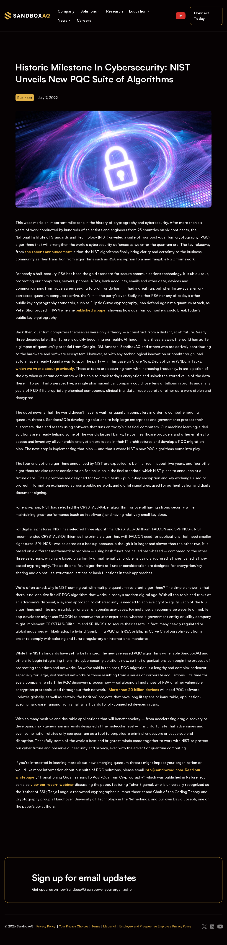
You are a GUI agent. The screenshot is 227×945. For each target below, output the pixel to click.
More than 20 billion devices (134, 689)
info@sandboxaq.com (164, 770)
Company (66, 11)
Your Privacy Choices (73, 926)
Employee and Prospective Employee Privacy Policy (155, 926)
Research (114, 11)
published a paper (91, 310)
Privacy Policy (45, 926)
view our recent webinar (52, 784)
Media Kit (109, 926)
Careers (84, 20)
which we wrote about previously (44, 368)
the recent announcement (48, 251)
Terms (95, 926)
